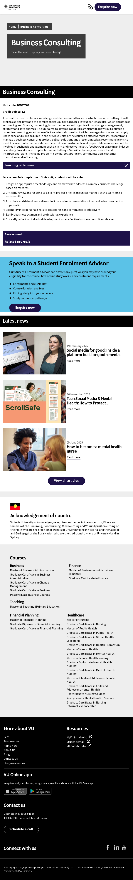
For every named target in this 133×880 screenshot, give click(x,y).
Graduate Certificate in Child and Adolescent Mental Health (87, 687)
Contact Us (11, 758)
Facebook (113, 852)
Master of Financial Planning (28, 619)
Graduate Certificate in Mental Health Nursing (91, 671)
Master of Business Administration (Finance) (91, 572)
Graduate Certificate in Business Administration (30, 576)
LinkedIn (119, 852)
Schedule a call (21, 829)
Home (12, 26)
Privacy (7, 867)
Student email (76, 742)
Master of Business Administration (32, 570)
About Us (9, 750)
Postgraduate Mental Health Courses (90, 698)
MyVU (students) (77, 737)
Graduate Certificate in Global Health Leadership (90, 638)
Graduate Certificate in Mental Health (91, 653)
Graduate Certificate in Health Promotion (93, 645)
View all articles (66, 481)
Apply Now (10, 745)
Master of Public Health (82, 628)
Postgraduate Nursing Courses (86, 694)
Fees (6, 737)
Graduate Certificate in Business (30, 590)
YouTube (127, 852)
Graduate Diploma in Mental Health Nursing (89, 664)
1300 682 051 (12, 818)
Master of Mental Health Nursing (87, 658)
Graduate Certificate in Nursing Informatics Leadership (86, 704)
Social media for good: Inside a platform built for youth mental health (93, 355)
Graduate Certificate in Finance (88, 578)
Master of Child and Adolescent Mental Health (91, 679)
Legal (14, 867)
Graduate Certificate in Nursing (86, 624)
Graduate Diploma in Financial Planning (35, 624)
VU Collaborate (76, 746)
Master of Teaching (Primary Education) (35, 606)
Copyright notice (26, 867)
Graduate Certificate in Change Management (29, 584)
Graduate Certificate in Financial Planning (36, 628)
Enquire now (107, 7)
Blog (7, 754)
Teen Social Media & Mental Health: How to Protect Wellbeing (89, 403)
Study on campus (14, 763)
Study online (11, 741)
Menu (126, 7)
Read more (73, 360)
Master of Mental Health (82, 649)
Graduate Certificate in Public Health (90, 632)
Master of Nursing (78, 619)
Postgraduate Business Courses (30, 594)
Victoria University (60, 867)
